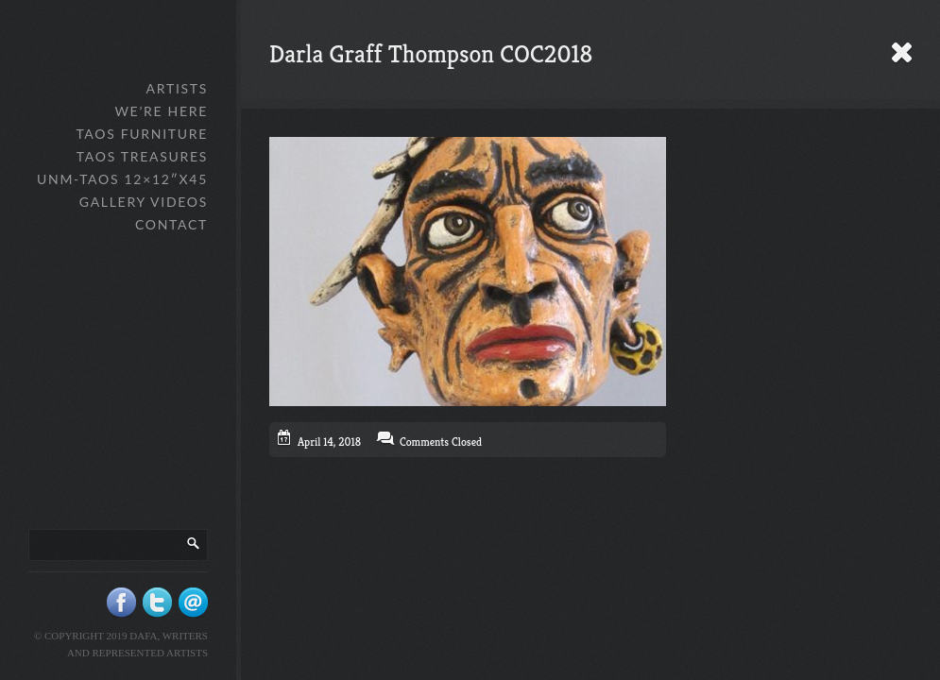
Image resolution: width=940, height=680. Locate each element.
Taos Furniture (142, 134)
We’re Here (161, 111)
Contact (171, 224)
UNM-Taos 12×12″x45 (122, 179)
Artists (177, 88)
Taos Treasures (142, 156)
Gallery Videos (143, 202)
